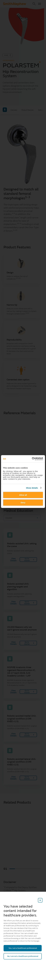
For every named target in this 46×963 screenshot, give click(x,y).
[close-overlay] (40, 900)
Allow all (23, 495)
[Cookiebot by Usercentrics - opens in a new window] (32, 458)
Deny (23, 502)
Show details (32, 488)
